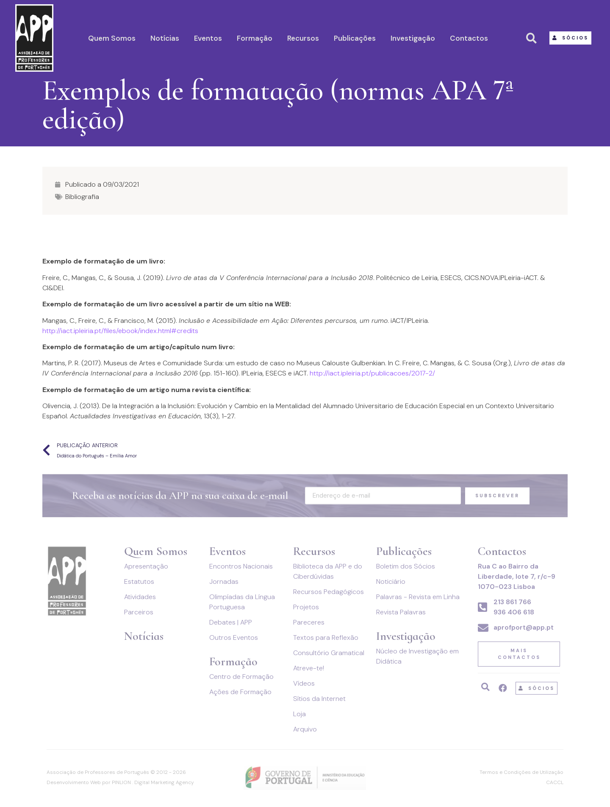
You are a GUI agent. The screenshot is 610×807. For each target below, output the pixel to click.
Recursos (303, 38)
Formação (254, 38)
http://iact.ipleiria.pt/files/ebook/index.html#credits (120, 330)
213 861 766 (512, 601)
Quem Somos (112, 38)
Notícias (164, 38)
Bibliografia (82, 196)
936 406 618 (514, 612)
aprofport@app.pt (524, 627)
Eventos (208, 38)
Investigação (413, 38)
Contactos (469, 38)
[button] (570, 38)
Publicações (355, 38)
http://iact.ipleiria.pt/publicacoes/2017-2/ (371, 373)
